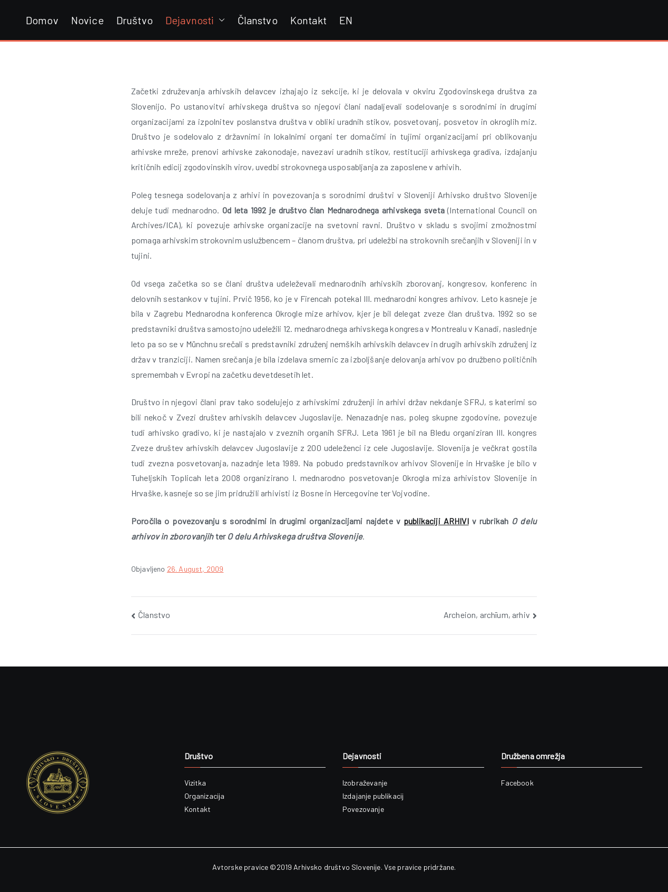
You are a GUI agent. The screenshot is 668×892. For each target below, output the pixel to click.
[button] (219, 20)
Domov (42, 20)
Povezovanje (363, 809)
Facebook (517, 782)
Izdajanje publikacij (373, 795)
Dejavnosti (195, 20)
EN (345, 20)
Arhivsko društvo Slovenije (336, 866)
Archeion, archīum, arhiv (487, 615)
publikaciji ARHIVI (436, 521)
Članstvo (258, 20)
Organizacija (204, 795)
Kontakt (308, 20)
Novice (87, 20)
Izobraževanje (364, 782)
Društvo (134, 20)
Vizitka (195, 782)
